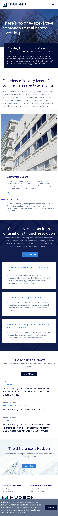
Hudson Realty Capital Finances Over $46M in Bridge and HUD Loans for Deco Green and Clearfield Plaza (26, 391)
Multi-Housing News (15, 405)
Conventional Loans (17, 176)
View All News (29, 374)
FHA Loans (13, 199)
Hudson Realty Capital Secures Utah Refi (24, 409)
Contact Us (29, 466)
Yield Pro (8, 384)
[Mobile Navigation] (53, 4)
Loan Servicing (30, 255)
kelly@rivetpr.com (8, 491)
